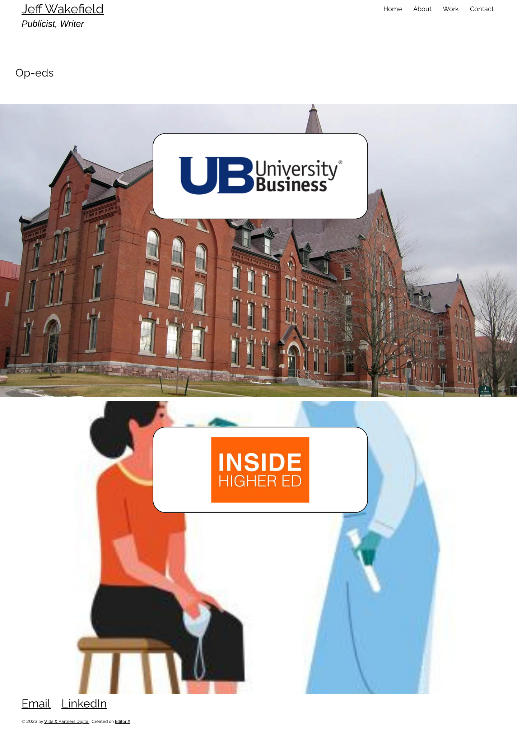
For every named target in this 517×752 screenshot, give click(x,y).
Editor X (122, 721)
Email (36, 703)
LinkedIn (84, 703)
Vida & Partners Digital (66, 721)
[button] (422, 9)
